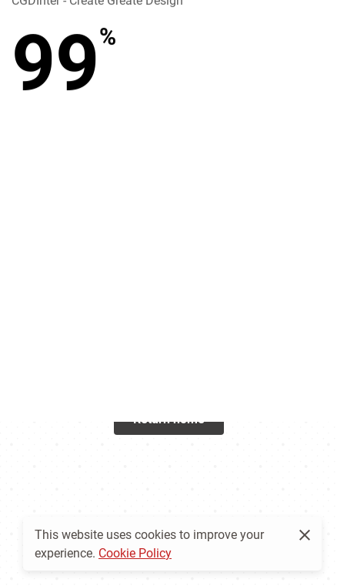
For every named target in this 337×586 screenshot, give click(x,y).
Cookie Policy (135, 552)
